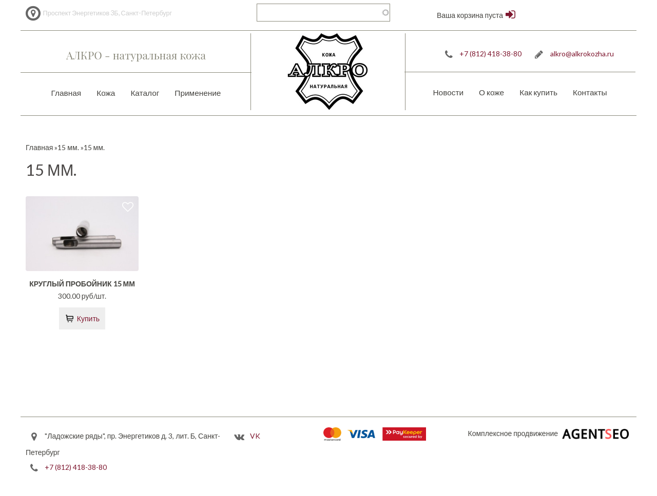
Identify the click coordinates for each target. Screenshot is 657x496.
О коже (491, 92)
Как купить (538, 92)
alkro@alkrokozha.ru (582, 53)
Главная (66, 92)
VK (255, 435)
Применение (198, 92)
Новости (448, 92)
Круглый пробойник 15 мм (82, 283)
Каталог (144, 92)
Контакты (590, 92)
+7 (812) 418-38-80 (490, 53)
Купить (88, 318)
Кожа (105, 92)
